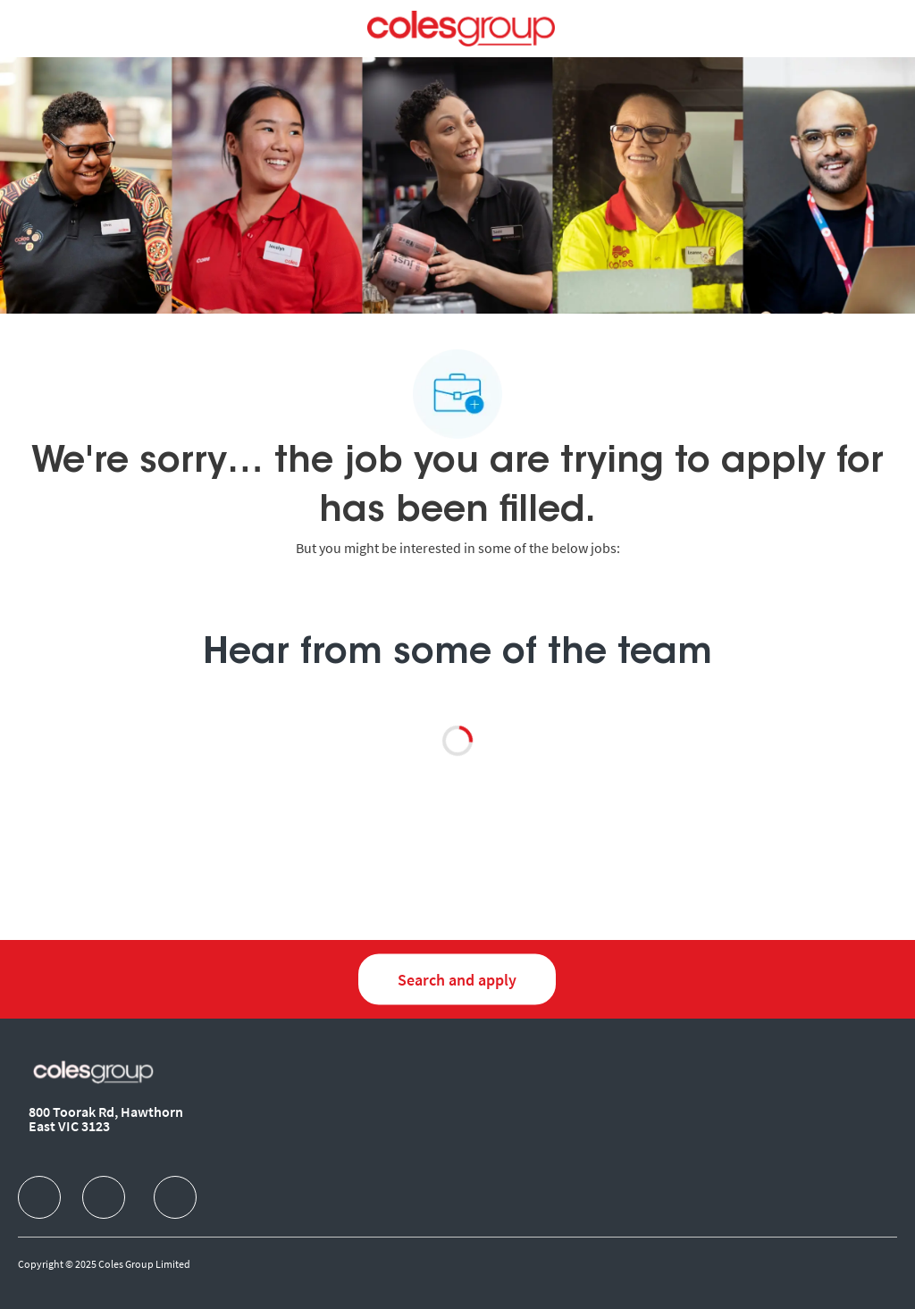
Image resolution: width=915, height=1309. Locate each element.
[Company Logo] (460, 27)
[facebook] (39, 1197)
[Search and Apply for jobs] (457, 979)
